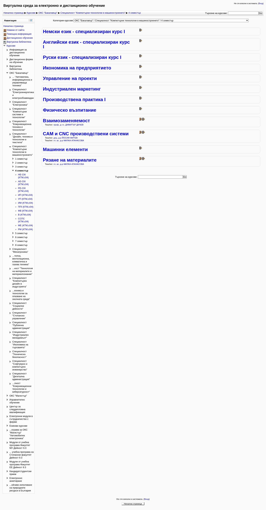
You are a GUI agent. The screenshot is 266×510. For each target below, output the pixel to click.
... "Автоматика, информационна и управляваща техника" (22, 81)
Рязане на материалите (70, 160)
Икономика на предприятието (77, 68)
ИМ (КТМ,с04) (25, 202)
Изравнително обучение (17, 401)
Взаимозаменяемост (66, 120)
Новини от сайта (15, 30)
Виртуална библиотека (19, 41)
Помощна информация (19, 34)
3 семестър (21, 166)
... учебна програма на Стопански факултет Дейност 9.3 (21, 455)
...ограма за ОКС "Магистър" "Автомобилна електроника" (18, 434)
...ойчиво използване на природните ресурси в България (20, 488)
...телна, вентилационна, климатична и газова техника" (20, 260)
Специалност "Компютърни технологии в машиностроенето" (92, 12)
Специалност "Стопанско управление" (19, 315)
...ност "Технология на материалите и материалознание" (22, 271)
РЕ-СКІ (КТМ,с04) (23, 189)
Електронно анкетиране (15, 479)
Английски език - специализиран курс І (86, 44)
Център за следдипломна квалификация (17, 409)
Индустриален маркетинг (72, 89)
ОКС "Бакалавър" (48, 12)
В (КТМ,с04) (24, 214)
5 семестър (21, 233)
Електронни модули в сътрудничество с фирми (21, 419)
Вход (261, 3)
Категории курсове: (63, 20)
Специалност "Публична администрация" (21, 325)
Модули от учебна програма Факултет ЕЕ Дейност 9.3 (19, 464)
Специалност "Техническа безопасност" (19, 354)
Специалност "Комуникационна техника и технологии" (21, 125)
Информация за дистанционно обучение (18, 52)
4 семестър (134, 12)
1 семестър (21, 158)
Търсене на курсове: (216, 13)
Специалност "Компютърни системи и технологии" (19, 113)
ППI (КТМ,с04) (25, 206)
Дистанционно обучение (20, 38)
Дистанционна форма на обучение (21, 61)
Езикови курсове (18, 425)
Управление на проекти (70, 78)
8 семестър (21, 245)
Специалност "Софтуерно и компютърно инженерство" (19, 365)
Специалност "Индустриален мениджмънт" (20, 335)
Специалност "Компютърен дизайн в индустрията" (19, 282)
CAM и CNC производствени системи (86, 133)
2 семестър (21, 162)
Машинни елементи (65, 149)
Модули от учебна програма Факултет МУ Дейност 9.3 (19, 445)
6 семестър (21, 237)
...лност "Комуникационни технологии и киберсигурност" (21, 387)
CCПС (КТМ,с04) (23, 220)
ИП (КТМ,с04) (25, 195)
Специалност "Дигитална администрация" (21, 376)
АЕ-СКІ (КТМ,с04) (23, 183)
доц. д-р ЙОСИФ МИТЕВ (66, 138)
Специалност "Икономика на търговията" (20, 344)
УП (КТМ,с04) (25, 199)
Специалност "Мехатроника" (20, 250)
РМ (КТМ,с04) (25, 229)
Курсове (31, 12)
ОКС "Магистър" (18, 395)
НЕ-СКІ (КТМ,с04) (23, 176)
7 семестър (21, 241)
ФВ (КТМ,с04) (25, 210)
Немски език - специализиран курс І (84, 31)
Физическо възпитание (69, 110)
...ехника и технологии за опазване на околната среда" (21, 294)
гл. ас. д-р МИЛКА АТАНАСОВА (69, 140)
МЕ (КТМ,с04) (25, 225)
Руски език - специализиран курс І (82, 57)
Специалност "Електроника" (20, 103)
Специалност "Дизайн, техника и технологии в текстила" (22, 138)
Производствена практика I (74, 99)
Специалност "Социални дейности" (19, 306)
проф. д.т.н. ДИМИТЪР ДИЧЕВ (68, 124)
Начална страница (14, 12)
